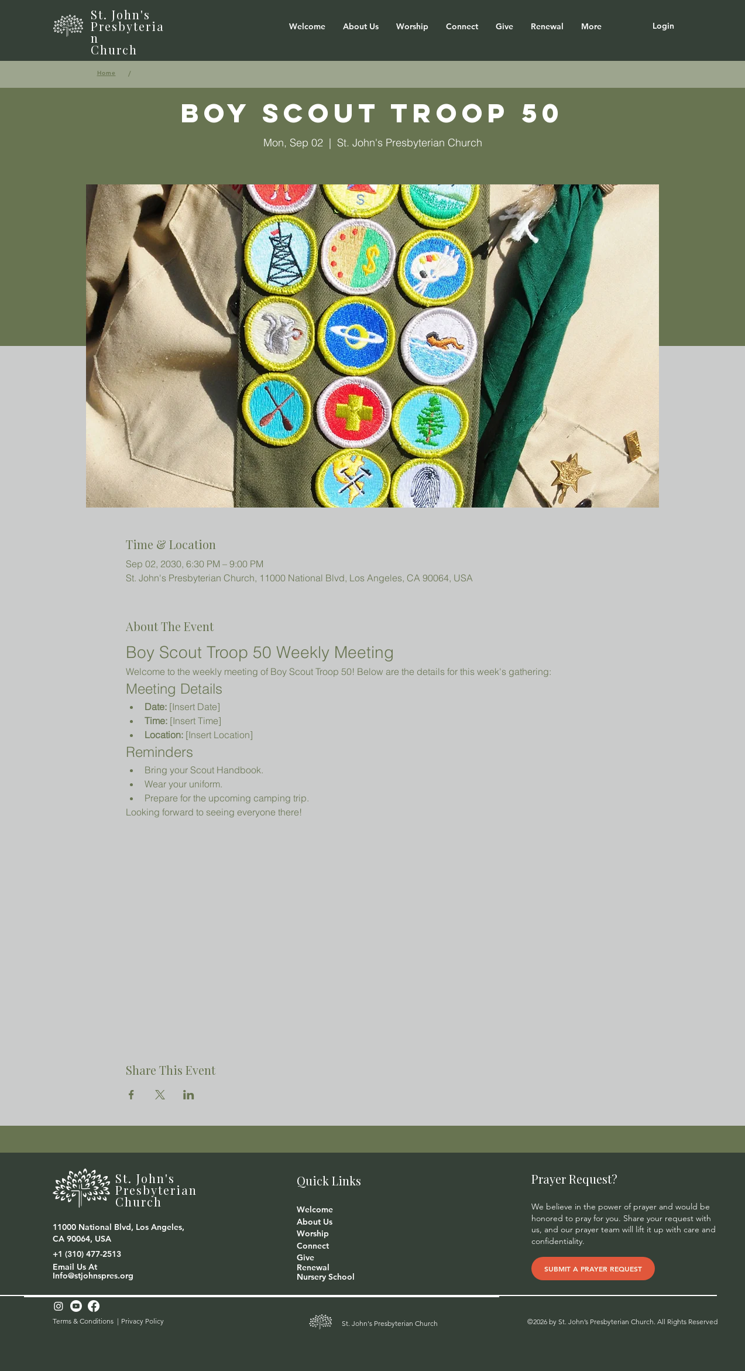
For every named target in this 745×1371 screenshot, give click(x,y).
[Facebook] (93, 1306)
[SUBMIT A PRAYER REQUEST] (593, 1268)
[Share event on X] (160, 1094)
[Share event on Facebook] (131, 1094)
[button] (360, 26)
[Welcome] (316, 1210)
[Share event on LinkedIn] (188, 1094)
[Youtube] (76, 1306)
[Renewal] (316, 1268)
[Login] (663, 26)
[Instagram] (58, 1306)
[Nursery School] (326, 1277)
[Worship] (316, 1234)
